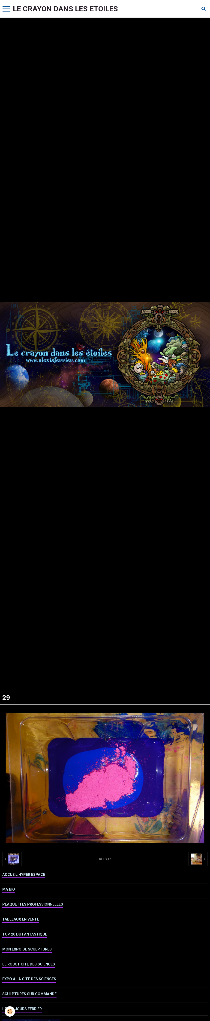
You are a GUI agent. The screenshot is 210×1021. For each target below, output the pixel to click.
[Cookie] (10, 1011)
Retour (105, 859)
